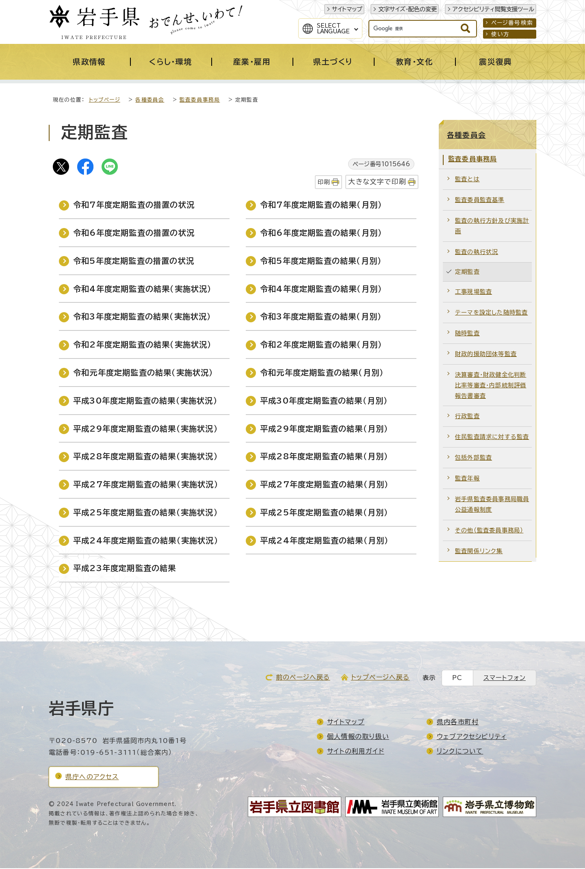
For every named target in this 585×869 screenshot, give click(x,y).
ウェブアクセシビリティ (472, 737)
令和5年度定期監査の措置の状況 (133, 261)
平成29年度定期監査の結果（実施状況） (145, 429)
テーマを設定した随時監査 (491, 313)
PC (457, 679)
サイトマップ (347, 9)
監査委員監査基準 (480, 201)
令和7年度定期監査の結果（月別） (321, 205)
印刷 (324, 183)
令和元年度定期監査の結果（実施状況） (143, 373)
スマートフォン (504, 679)
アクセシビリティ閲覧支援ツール (493, 9)
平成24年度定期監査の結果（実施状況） (146, 541)
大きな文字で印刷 (377, 182)
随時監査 (467, 334)
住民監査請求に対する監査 (492, 437)
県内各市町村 (458, 722)
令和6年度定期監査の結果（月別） (321, 233)
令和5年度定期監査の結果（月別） (321, 261)
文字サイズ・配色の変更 (407, 9)
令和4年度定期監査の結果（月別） (321, 289)
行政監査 (467, 417)
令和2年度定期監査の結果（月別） (321, 345)
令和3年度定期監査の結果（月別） (321, 317)
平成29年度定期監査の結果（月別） (324, 429)
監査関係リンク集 (479, 552)
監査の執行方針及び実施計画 (492, 226)
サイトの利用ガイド (355, 752)
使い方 (500, 34)
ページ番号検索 (512, 23)
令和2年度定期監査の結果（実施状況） (142, 345)
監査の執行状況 (476, 253)
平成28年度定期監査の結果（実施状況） (145, 457)
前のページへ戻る (303, 678)
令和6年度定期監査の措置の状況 (134, 233)
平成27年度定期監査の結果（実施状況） (146, 485)
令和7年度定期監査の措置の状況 (134, 205)
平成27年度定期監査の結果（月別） (324, 485)
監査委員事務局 (200, 100)
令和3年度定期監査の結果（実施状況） (142, 317)
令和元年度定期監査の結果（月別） (322, 373)
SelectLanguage (333, 28)
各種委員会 (149, 100)
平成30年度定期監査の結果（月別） (324, 401)
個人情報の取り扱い (358, 737)
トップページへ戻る (380, 678)
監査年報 (467, 479)
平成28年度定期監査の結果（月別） (324, 457)
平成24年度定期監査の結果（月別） (324, 541)
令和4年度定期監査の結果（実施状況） (142, 289)
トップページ (104, 100)
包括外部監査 (473, 458)
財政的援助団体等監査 (486, 355)
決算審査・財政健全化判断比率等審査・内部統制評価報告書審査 (490, 386)
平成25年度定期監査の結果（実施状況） (145, 513)
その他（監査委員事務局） (489, 531)
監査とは (467, 180)
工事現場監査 (473, 292)
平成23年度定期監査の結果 (124, 569)
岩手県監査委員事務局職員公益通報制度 (492, 505)
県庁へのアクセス (92, 777)
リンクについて (460, 752)
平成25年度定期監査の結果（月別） (324, 513)
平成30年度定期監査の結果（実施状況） (145, 401)
